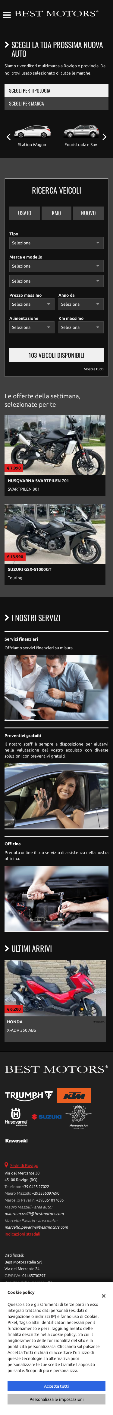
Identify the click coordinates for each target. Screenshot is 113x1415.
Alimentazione (23, 318)
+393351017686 (50, 1200)
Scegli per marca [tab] (26, 103)
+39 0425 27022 (35, 1186)
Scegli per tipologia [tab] (29, 90)
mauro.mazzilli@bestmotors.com (34, 1213)
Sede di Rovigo (24, 1165)
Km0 (56, 213)
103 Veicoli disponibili (56, 355)
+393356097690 (45, 1193)
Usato (24, 213)
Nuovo (88, 213)
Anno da (66, 295)
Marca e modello (25, 257)
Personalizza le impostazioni (57, 1399)
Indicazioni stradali (22, 1234)
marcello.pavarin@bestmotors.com (36, 1227)
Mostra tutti (94, 369)
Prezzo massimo (25, 295)
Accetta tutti (56, 1386)
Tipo (13, 233)
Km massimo (71, 318)
